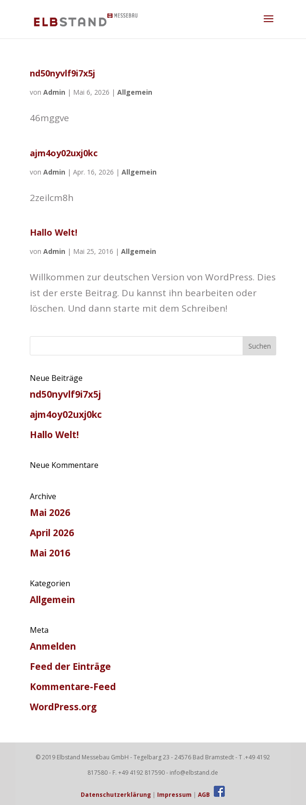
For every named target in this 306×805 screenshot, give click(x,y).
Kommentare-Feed (73, 686)
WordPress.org (63, 707)
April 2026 (52, 533)
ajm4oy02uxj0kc (64, 153)
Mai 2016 (50, 553)
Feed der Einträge (70, 666)
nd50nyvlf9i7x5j (62, 73)
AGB (204, 795)
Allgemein (134, 92)
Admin (54, 92)
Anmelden (53, 646)
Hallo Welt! (53, 232)
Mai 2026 (50, 512)
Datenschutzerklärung (116, 795)
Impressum (174, 795)
